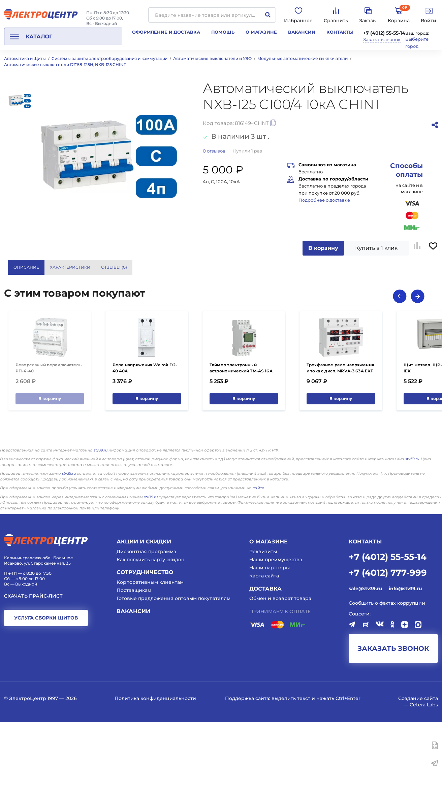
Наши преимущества (275, 640)
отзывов (214, 151)
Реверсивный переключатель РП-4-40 (48, 449)
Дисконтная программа (146, 632)
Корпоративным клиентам (150, 663)
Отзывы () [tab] (114, 267)
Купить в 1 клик (376, 248)
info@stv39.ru (405, 669)
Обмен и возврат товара (280, 679)
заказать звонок (393, 730)
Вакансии (301, 32)
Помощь (222, 32)
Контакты (339, 32)
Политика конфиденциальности (155, 779)
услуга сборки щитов (46, 699)
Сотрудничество (145, 653)
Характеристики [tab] (70, 267)
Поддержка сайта (247, 779)
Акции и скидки (144, 622)
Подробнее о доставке (324, 200)
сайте (258, 568)
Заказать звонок (382, 39)
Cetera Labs (424, 785)
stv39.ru (100, 531)
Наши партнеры (269, 649)
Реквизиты (263, 632)
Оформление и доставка (166, 32)
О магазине (261, 32)
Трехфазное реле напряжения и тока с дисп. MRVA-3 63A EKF (340, 449)
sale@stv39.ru (365, 669)
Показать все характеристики (374, 267)
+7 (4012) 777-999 (388, 653)
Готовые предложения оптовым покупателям (173, 679)
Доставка (265, 669)
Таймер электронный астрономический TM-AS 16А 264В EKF (241, 452)
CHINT (342, 293)
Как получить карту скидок (150, 640)
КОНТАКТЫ (365, 622)
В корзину (323, 248)
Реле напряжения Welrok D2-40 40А (145, 449)
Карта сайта (264, 657)
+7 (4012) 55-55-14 (384, 33)
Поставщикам (134, 671)
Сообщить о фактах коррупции (387, 684)
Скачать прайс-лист (33, 677)
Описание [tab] (26, 267)
